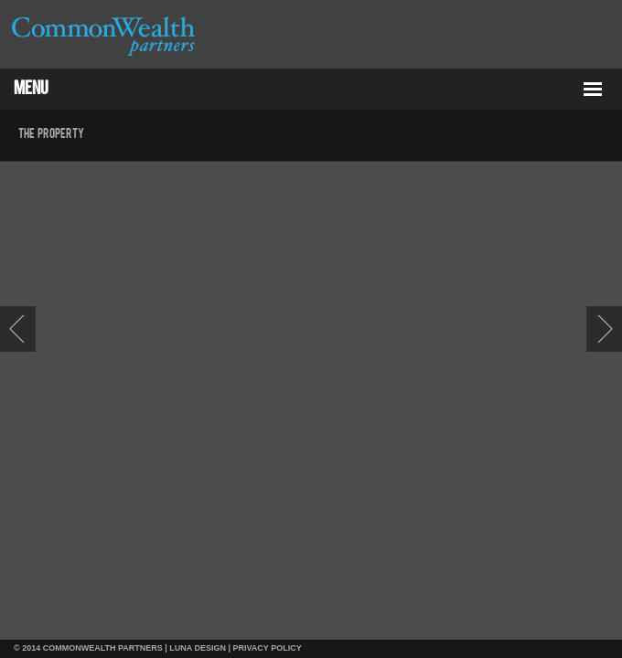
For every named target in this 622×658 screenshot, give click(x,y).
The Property (51, 134)
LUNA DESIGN (197, 648)
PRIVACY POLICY (267, 648)
